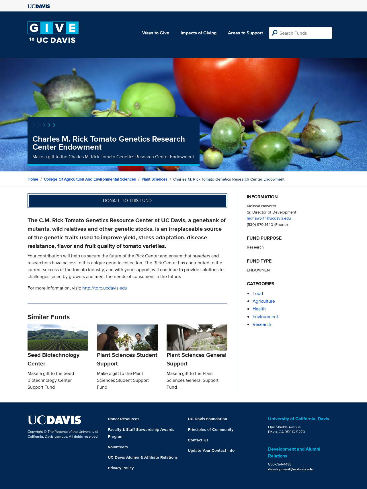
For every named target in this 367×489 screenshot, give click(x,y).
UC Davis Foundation (207, 419)
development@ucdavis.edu (290, 469)
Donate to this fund (127, 200)
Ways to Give (155, 33)
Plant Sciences (154, 179)
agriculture (264, 301)
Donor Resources (123, 419)
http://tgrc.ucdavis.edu (104, 288)
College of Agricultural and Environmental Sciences (90, 179)
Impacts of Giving (198, 33)
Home (33, 179)
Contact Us (198, 440)
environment (265, 316)
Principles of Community (210, 429)
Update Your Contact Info (211, 450)
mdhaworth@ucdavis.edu (269, 218)
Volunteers (118, 447)
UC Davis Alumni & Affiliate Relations (143, 457)
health (259, 309)
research (262, 324)
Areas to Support (245, 33)
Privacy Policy (121, 468)
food (258, 293)
